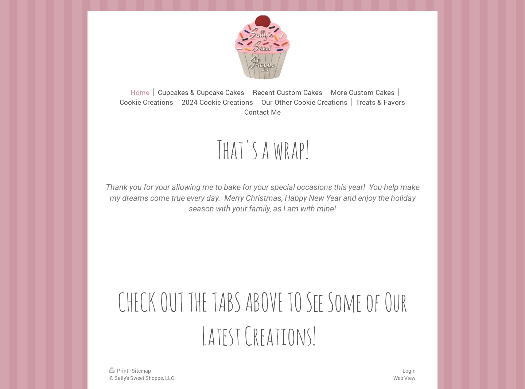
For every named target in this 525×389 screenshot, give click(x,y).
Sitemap (141, 370)
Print (119, 370)
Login (409, 370)
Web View (404, 377)
